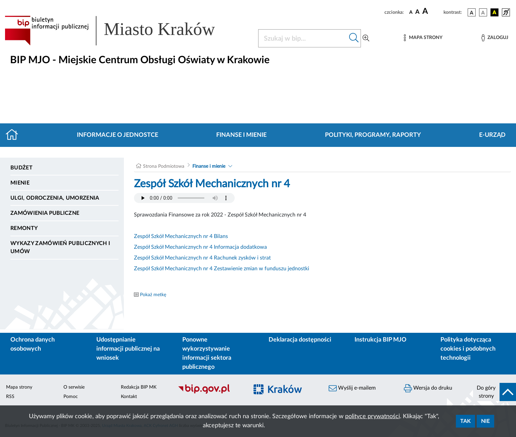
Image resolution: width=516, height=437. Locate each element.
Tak (465, 421)
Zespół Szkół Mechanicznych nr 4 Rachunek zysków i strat (202, 258)
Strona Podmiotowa (163, 166)
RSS (10, 396)
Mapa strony (19, 387)
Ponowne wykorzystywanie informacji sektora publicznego (206, 353)
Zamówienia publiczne (44, 213)
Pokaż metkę (153, 294)
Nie (485, 421)
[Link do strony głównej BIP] (119, 30)
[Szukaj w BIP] (303, 38)
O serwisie (74, 387)
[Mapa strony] (423, 37)
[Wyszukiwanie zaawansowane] (366, 38)
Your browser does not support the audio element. (184, 198)
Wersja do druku (428, 388)
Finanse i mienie (241, 135)
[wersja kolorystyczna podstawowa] (472, 12)
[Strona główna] (14, 135)
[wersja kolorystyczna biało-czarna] (483, 12)
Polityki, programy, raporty (373, 135)
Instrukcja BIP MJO (381, 340)
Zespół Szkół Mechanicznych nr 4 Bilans (181, 236)
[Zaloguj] (494, 37)
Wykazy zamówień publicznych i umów (60, 247)
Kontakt (129, 396)
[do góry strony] (494, 392)
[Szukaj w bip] (354, 38)
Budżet (21, 167)
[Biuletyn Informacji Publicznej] (209, 393)
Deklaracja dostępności (300, 340)
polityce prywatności (372, 416)
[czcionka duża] (432, 11)
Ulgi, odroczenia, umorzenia (54, 198)
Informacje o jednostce (117, 135)
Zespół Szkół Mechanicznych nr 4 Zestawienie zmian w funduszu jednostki (221, 268)
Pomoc (70, 396)
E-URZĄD (492, 135)
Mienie (20, 183)
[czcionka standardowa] (411, 12)
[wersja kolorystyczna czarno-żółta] (494, 12)
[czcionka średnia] (417, 12)
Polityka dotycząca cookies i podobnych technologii (468, 349)
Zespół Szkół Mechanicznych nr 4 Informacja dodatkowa (200, 247)
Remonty (24, 228)
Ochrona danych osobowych (32, 344)
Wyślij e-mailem (352, 388)
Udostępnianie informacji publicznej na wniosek (128, 349)
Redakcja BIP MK (138, 387)
